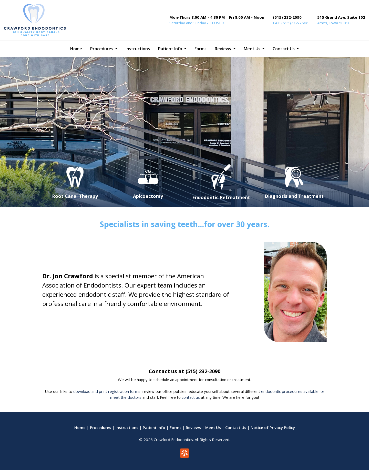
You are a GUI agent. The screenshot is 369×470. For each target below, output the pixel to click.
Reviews (193, 427)
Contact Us (235, 427)
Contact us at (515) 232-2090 (184, 371)
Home (80, 427)
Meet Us (213, 427)
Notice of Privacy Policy (273, 427)
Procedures (100, 427)
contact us (191, 397)
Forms (175, 427)
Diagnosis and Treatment (294, 196)
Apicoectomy (148, 196)
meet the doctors (125, 397)
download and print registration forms (106, 391)
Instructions (127, 427)
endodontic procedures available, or (292, 391)
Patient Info (154, 427)
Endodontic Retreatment (221, 197)
